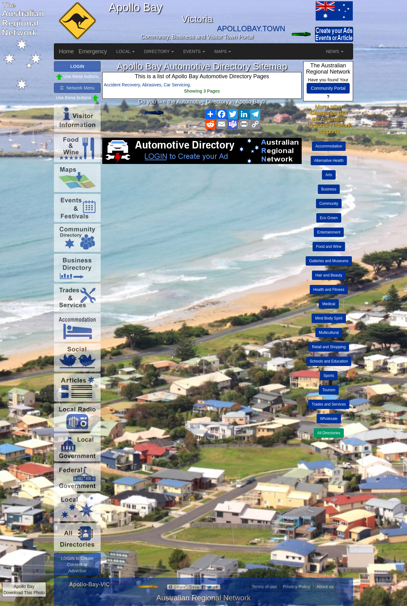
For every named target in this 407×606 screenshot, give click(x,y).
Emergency (93, 51)
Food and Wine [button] (328, 246)
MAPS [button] (222, 51)
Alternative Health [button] (329, 160)
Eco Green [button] (329, 218)
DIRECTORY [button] (159, 51)
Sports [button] (328, 375)
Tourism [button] (328, 390)
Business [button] (329, 189)
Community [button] (328, 203)
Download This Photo (24, 592)
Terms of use (264, 586)
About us (324, 586)
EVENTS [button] (194, 51)
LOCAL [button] (125, 51)
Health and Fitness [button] (328, 289)
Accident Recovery (122, 84)
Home (66, 51)
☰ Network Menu (77, 87)
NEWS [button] (334, 51)
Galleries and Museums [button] (328, 261)
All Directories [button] (328, 433)
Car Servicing (177, 84)
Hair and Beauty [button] (328, 275)
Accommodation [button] (328, 146)
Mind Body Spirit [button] (328, 318)
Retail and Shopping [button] (329, 347)
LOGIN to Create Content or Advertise (77, 564)
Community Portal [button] (328, 88)
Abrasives (151, 84)
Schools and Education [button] (329, 361)
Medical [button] (328, 304)
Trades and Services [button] (329, 404)
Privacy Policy (296, 586)
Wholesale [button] (329, 418)
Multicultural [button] (329, 332)
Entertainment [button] (329, 232)
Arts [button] (328, 175)
